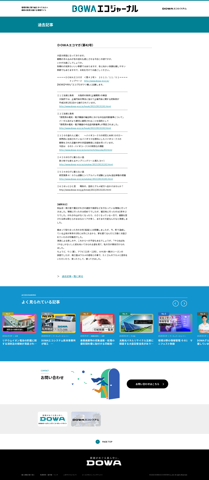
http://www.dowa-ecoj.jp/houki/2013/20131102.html (85, 128)
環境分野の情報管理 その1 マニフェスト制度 (175, 342)
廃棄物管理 (94, 336)
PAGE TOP (107, 441)
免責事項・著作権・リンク (49, 475)
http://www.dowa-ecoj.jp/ (96, 80)
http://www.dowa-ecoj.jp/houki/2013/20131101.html (85, 106)
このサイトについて (70, 475)
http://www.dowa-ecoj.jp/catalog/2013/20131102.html (86, 164)
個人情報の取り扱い (28, 475)
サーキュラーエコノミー (61, 336)
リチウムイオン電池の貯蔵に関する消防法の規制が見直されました (19, 344)
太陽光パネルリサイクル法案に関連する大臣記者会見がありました (136, 344)
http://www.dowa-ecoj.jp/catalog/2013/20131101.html (86, 178)
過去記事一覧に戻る (72, 276)
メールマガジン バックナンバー (92, 475)
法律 (16, 336)
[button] (176, 303)
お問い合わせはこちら (147, 384)
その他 (133, 336)
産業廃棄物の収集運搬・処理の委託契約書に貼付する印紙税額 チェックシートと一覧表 (98, 344)
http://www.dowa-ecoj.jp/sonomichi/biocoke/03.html (85, 149)
